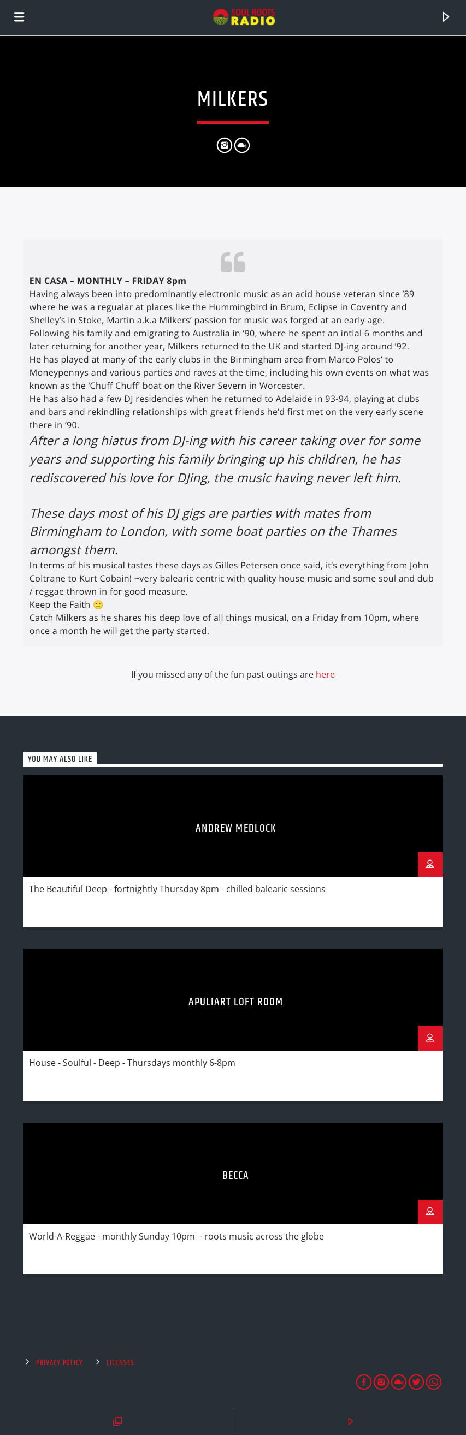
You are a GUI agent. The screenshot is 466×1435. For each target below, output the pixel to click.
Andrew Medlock (236, 828)
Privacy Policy (59, 1363)
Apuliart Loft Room (236, 1002)
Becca (235, 1175)
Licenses (120, 1363)
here (325, 674)
